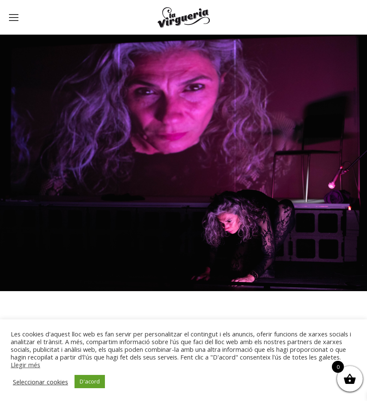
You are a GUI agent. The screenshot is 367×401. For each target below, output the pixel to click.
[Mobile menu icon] (14, 17)
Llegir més (25, 364)
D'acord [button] (90, 381)
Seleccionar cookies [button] (40, 382)
